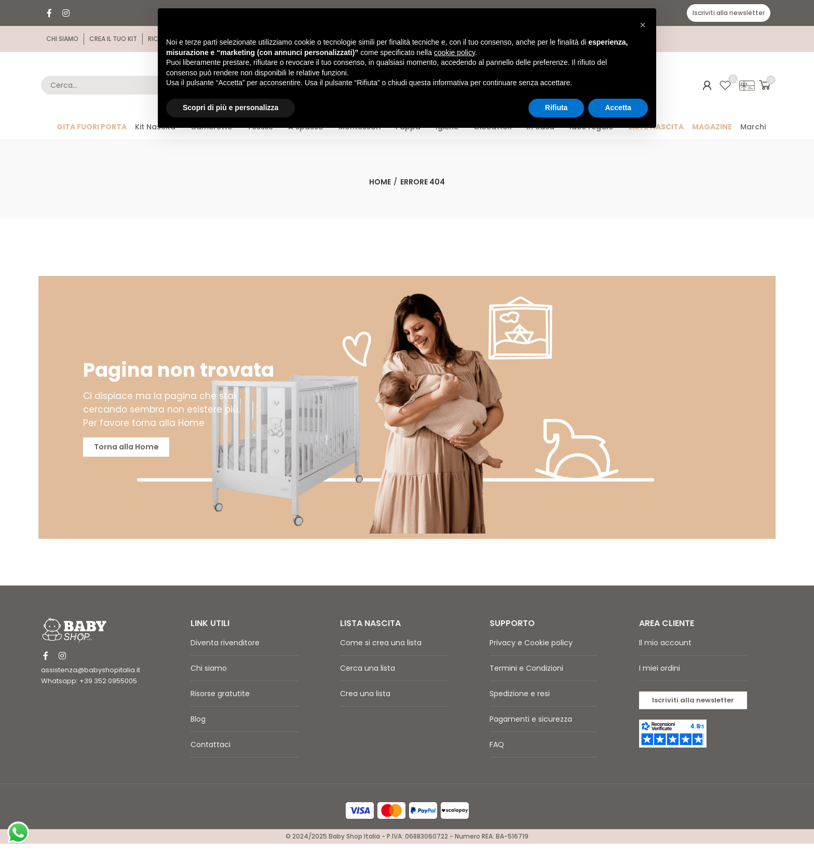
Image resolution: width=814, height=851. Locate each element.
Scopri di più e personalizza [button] (230, 107)
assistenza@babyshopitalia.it (90, 678)
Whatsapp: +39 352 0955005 (89, 689)
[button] (728, 13)
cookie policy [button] (454, 52)
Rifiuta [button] (556, 107)
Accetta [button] (618, 107)
